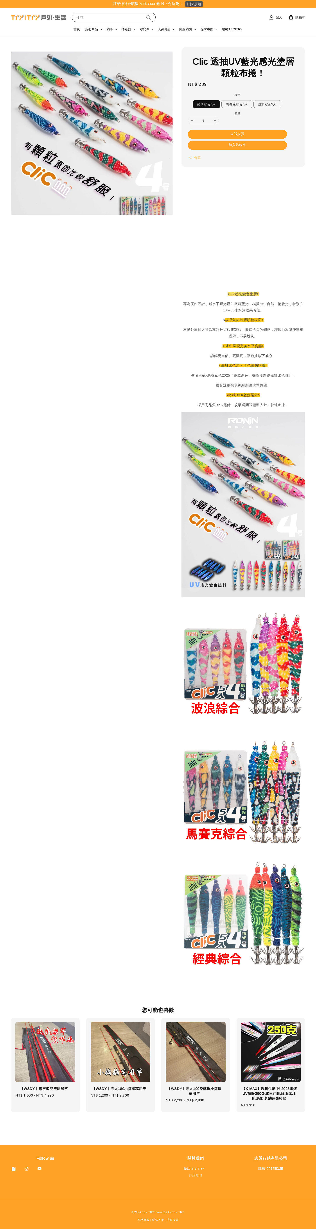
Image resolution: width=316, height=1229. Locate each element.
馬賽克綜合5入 (237, 104)
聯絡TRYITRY (232, 29)
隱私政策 (158, 1220)
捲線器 (126, 29)
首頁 (77, 29)
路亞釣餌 (185, 29)
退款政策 (173, 1220)
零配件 (144, 29)
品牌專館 (207, 29)
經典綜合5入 (206, 104)
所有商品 (91, 29)
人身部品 (164, 29)
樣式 (238, 95)
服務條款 (144, 1220)
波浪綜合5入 (267, 104)
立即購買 (237, 134)
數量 (238, 113)
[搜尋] (148, 17)
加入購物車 (237, 145)
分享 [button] (194, 158)
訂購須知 (194, 4)
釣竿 (110, 29)
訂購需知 (195, 1175)
